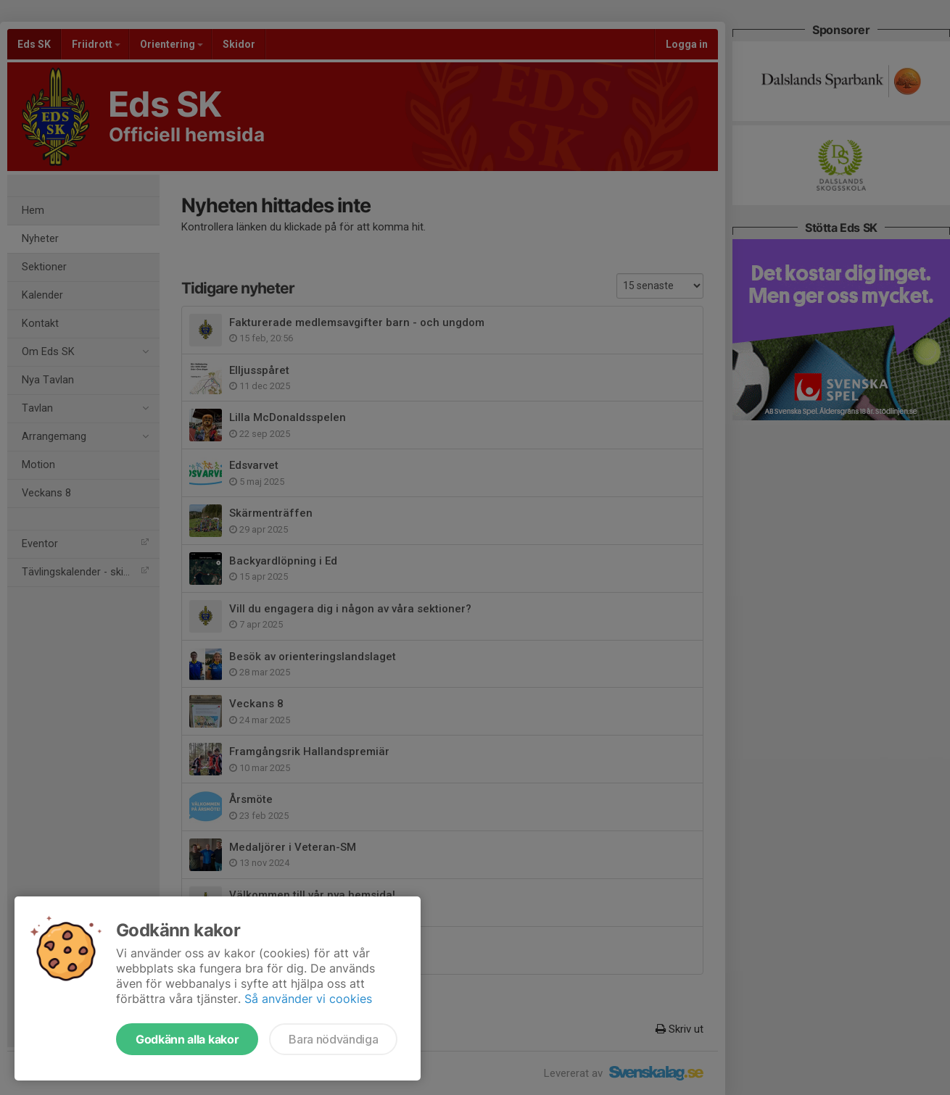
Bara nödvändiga (333, 1039)
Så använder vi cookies (308, 998)
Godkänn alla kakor (187, 1039)
